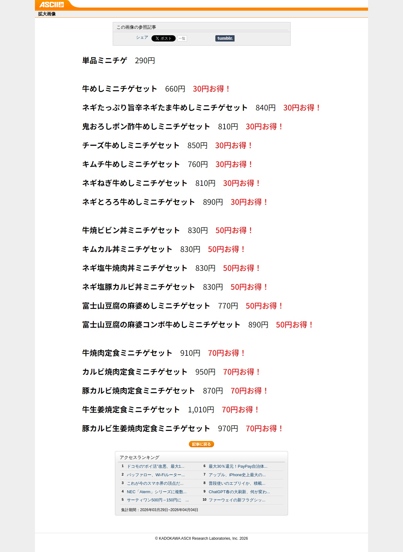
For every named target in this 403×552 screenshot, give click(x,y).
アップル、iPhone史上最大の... (237, 474)
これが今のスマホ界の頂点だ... (155, 483)
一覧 (182, 38)
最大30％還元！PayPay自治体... (238, 466)
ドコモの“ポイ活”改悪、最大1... (155, 466)
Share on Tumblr (225, 38)
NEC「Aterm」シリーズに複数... (157, 491)
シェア (142, 37)
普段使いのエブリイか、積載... (237, 483)
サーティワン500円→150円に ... (158, 500)
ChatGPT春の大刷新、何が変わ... (239, 491)
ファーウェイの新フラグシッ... (237, 500)
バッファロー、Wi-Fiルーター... (156, 474)
